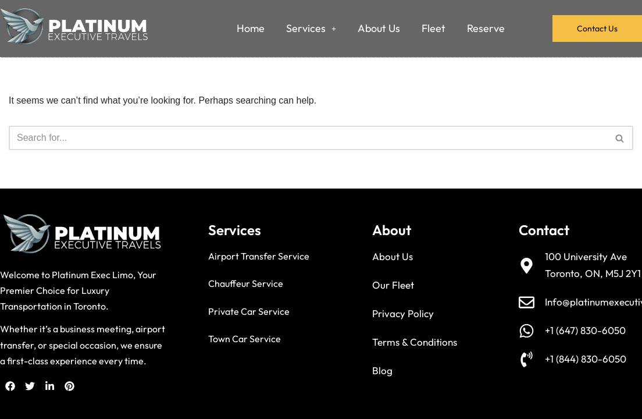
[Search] (308, 138)
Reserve (486, 28)
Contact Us (597, 28)
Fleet (433, 28)
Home (251, 28)
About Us (379, 28)
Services (311, 28)
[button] (311, 28)
